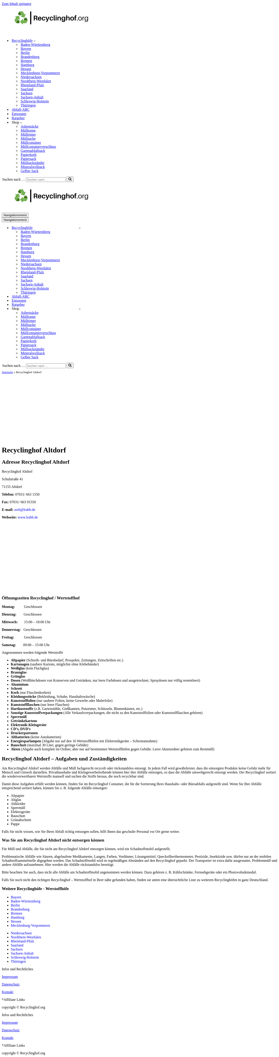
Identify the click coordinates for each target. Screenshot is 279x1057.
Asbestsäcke (29, 126)
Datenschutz (11, 984)
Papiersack (28, 159)
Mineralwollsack (33, 167)
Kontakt (7, 992)
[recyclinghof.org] (58, 33)
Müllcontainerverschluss (38, 146)
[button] (34, 41)
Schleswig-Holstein (35, 101)
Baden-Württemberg (35, 45)
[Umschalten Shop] (80, 309)
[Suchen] (46, 179)
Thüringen (28, 105)
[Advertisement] (140, 407)
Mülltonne (28, 130)
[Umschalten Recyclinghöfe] (80, 228)
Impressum (10, 977)
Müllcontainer (31, 142)
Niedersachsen (31, 77)
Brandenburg (30, 57)
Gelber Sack (29, 171)
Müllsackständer (33, 163)
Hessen (26, 69)
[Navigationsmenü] (15, 215)
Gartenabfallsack (33, 151)
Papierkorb (28, 155)
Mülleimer (28, 134)
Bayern (26, 49)
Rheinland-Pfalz (32, 85)
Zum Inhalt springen (16, 4)
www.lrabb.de (28, 517)
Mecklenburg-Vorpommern (40, 73)
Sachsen (26, 93)
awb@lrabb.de (24, 510)
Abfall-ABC (20, 109)
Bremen (26, 61)
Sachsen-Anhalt (32, 97)
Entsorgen (19, 114)
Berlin (25, 53)
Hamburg (27, 65)
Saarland (27, 89)
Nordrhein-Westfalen (36, 81)
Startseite (7, 372)
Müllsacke (28, 138)
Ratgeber (18, 118)
